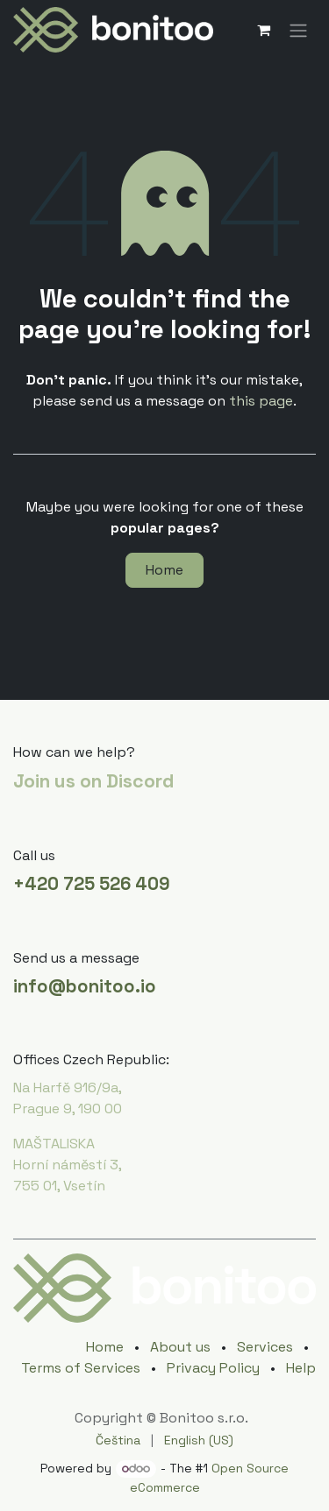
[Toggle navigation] (298, 29)
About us (180, 1347)
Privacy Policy (213, 1368)
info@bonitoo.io (84, 986)
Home (164, 570)
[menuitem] (118, 1440)
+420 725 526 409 (91, 883)
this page (261, 401)
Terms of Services (80, 1368)
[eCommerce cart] (263, 29)
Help (301, 1368)
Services (265, 1347)
